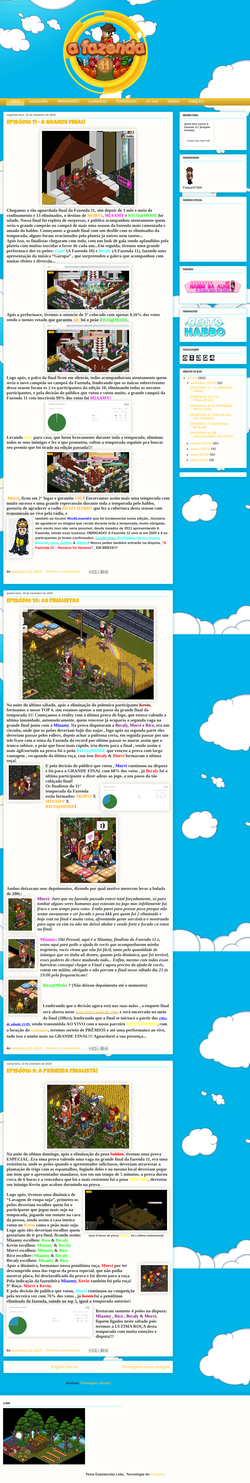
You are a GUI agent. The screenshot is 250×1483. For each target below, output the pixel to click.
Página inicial (64, 1367)
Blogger (157, 1474)
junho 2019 (201, 448)
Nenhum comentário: (64, 571)
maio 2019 (200, 454)
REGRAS (174, 102)
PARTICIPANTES (68, 102)
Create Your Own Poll (198, 141)
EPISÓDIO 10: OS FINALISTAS (43, 601)
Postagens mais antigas (146, 1367)
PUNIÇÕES (196, 102)
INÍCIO (15, 102)
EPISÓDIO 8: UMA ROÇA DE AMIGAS (210, 416)
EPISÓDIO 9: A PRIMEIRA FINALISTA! (52, 1071)
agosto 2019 (202, 443)
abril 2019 (200, 460)
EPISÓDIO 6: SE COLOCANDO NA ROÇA (211, 434)
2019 (192, 378)
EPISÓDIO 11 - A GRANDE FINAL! (46, 123)
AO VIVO (152, 102)
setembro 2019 (204, 383)
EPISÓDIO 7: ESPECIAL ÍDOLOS (209, 425)
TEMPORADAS (126, 102)
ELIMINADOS (98, 102)
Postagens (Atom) (95, 1383)
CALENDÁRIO (38, 102)
